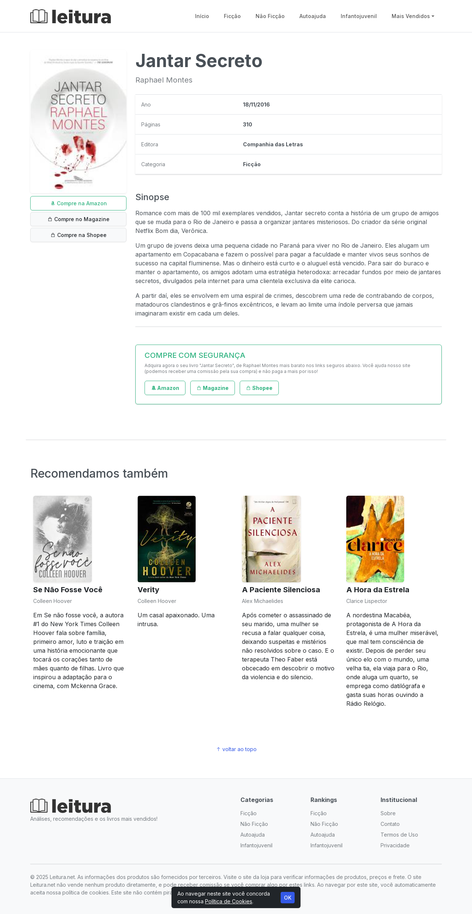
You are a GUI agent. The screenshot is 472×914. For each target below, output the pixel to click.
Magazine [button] (213, 388)
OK (287, 897)
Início (202, 16)
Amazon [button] (165, 388)
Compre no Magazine (79, 219)
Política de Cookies (228, 901)
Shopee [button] (259, 388)
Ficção (232, 16)
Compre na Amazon (78, 203)
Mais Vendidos (411, 16)
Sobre (388, 813)
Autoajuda (312, 16)
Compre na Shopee (79, 235)
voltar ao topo (236, 749)
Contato (390, 824)
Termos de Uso (399, 834)
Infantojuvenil (359, 16)
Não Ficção (270, 16)
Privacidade (395, 845)
